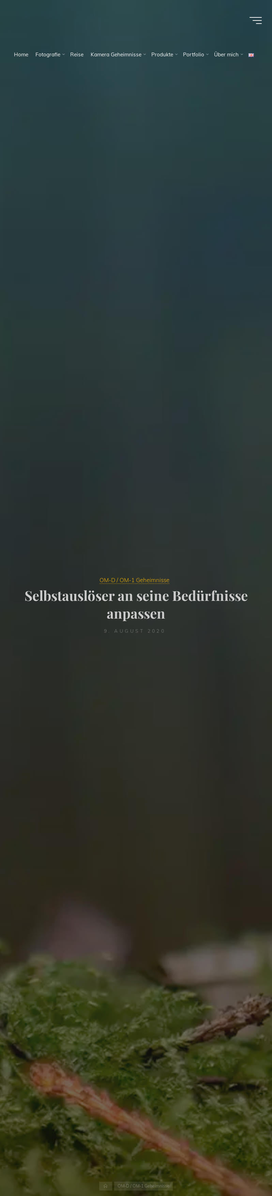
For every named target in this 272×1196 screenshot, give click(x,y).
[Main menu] (256, 20)
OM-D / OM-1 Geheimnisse (134, 579)
